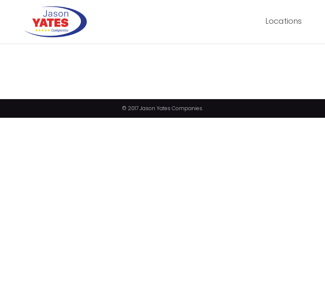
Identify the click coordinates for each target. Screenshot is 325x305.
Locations (283, 21)
